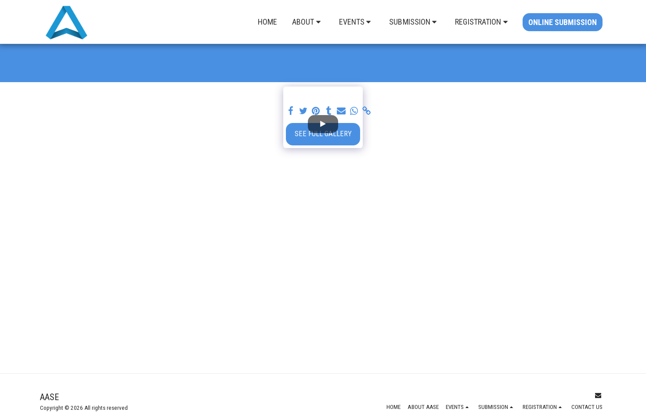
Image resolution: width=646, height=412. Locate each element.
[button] (308, 22)
